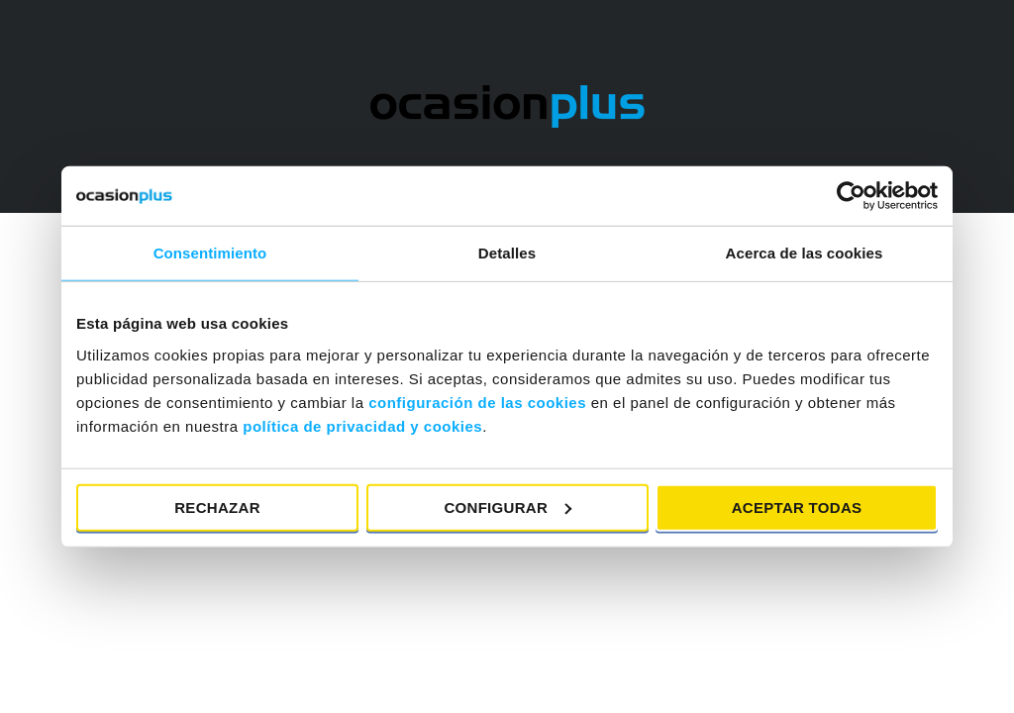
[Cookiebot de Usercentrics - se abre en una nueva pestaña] (851, 196)
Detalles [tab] (507, 253)
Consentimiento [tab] (210, 253)
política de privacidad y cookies (362, 425)
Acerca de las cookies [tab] (804, 253)
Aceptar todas (797, 506)
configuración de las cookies (477, 401)
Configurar (507, 506)
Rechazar (217, 506)
